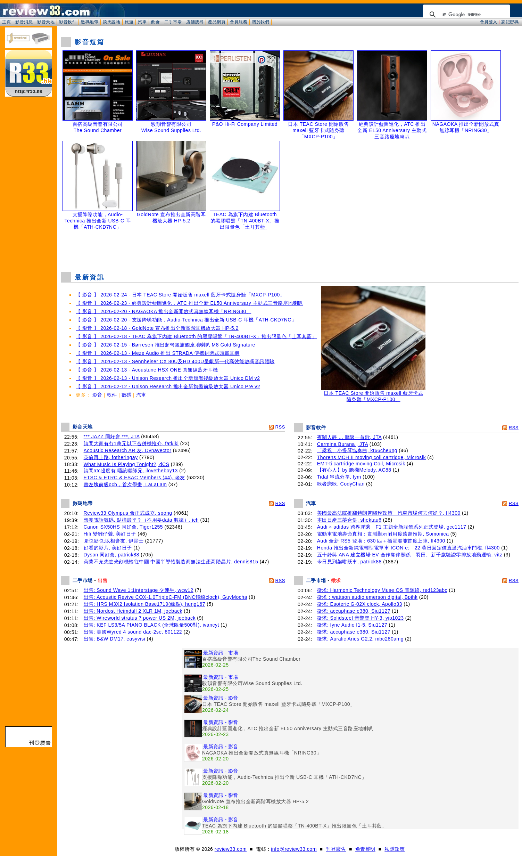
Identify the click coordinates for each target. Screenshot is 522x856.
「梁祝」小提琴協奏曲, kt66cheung (357, 450)
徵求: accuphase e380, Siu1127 (353, 611)
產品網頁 (216, 21)
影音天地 (46, 21)
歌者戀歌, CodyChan (341, 484)
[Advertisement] (289, 249)
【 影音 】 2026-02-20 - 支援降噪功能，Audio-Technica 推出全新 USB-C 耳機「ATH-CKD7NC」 (186, 320)
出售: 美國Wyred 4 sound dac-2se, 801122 (133, 632)
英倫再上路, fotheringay (111, 457)
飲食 (155, 21)
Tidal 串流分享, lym (339, 477)
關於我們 (260, 21)
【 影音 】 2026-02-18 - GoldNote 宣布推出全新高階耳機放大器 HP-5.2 (157, 328)
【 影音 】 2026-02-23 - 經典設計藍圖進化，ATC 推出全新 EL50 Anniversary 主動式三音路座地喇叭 (189, 303)
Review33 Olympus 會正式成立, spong (128, 513)
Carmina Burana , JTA (342, 444)
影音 (97, 395)
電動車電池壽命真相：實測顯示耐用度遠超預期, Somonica (383, 534)
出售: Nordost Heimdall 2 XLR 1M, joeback (133, 611)
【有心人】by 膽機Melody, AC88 (354, 470)
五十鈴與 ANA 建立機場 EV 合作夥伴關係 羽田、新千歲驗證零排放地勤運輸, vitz (410, 554)
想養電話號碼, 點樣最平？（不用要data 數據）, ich (141, 520)
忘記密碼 (510, 21)
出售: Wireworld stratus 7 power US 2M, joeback (140, 618)
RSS (280, 427)
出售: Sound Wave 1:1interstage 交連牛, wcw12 (138, 590)
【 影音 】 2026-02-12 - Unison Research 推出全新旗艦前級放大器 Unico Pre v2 (168, 386)
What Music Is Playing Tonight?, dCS (126, 464)
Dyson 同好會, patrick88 (111, 554)
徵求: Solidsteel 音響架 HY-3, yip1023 (360, 618)
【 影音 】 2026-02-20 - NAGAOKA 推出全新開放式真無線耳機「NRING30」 (163, 311)
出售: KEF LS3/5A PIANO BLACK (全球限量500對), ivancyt (151, 625)
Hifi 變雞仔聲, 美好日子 (110, 534)
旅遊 (129, 21)
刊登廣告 (336, 849)
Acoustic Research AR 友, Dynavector (128, 450)
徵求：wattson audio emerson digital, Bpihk (367, 597)
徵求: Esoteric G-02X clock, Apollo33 (359, 604)
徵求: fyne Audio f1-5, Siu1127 (352, 625)
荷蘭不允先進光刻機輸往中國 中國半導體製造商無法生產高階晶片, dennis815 (171, 561)
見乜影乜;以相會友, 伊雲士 (114, 541)
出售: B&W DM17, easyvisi (115, 639)
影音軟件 (67, 21)
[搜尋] (465, 14)
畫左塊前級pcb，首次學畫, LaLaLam (125, 484)
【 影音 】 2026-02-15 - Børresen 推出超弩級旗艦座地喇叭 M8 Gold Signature (165, 345)
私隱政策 (394, 849)
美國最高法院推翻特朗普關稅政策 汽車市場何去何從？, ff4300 (389, 513)
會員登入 (488, 21)
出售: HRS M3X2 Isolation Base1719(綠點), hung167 (144, 604)
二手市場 (173, 21)
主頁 (6, 21)
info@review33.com (294, 849)
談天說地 (111, 21)
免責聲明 (365, 849)
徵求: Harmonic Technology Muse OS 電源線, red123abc (382, 590)
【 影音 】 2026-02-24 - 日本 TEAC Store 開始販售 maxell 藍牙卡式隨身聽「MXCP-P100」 (180, 294)
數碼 (127, 395)
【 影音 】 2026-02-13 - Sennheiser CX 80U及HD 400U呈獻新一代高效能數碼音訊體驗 (175, 361)
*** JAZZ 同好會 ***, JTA (112, 436)
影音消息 (24, 21)
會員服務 (238, 21)
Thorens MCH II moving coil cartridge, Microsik (371, 457)
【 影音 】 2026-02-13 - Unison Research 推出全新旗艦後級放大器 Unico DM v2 (168, 378)
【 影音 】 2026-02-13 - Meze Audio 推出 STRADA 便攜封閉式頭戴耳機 (158, 353)
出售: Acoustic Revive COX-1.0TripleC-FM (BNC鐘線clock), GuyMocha (165, 597)
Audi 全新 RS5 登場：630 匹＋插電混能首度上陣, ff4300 (381, 541)
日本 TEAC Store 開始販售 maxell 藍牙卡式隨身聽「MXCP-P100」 (373, 394)
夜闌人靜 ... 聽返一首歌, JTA (349, 437)
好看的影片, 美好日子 (108, 548)
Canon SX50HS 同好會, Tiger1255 (123, 527)
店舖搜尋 (195, 21)
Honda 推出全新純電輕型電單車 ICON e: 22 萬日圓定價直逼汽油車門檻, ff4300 (408, 548)
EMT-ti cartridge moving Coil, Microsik (361, 463)
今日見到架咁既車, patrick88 (349, 561)
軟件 (112, 395)
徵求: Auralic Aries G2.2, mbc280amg (360, 639)
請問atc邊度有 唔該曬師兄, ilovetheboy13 (131, 470)
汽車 (142, 21)
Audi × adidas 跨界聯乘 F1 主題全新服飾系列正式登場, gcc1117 (391, 527)
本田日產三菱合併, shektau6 (349, 520)
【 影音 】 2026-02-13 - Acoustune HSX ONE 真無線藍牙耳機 (147, 370)
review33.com (231, 849)
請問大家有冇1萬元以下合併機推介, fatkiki (131, 443)
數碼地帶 (89, 21)
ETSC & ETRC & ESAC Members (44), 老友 (134, 477)
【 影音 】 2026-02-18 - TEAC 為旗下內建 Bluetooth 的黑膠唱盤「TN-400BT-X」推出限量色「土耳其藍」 (196, 336)
